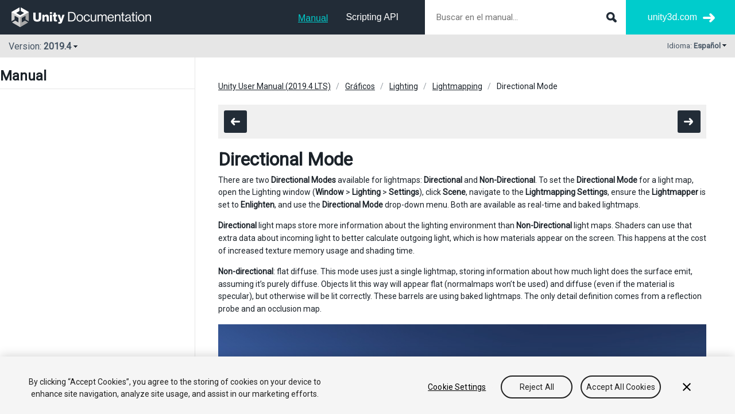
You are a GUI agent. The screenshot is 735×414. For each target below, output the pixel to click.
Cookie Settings (457, 387)
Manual (313, 18)
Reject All (537, 387)
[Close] (687, 387)
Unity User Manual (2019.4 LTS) (274, 86)
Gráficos (360, 86)
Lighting (403, 86)
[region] (367, 385)
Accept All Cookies (620, 387)
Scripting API (372, 17)
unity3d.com (672, 17)
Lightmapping (457, 86)
